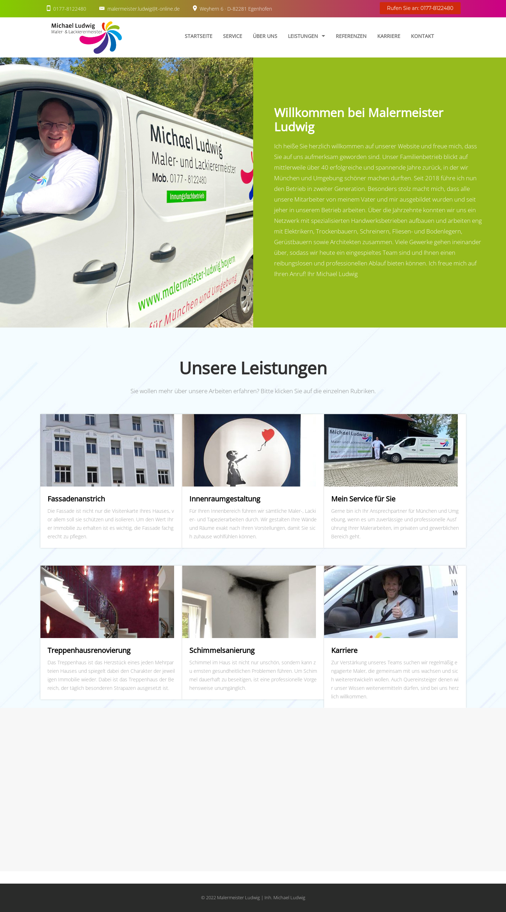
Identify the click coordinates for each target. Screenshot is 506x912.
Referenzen (351, 36)
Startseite (198, 36)
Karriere (388, 36)
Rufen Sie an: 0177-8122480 (420, 8)
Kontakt (422, 36)
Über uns (265, 36)
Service (232, 36)
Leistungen (303, 36)
